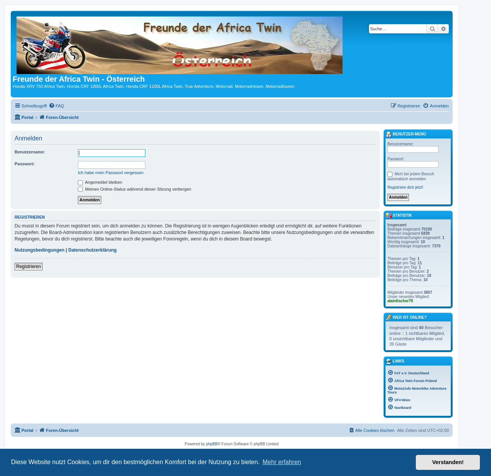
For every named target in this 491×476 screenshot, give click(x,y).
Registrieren (28, 266)
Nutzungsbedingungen (39, 250)
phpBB (211, 444)
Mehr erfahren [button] (281, 462)
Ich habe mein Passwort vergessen (110, 172)
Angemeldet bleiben (100, 182)
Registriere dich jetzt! (405, 187)
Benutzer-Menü (406, 135)
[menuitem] (56, 105)
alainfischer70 (400, 301)
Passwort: (25, 163)
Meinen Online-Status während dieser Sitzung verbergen (134, 189)
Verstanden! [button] (448, 462)
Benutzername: (30, 152)
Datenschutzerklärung (92, 250)
